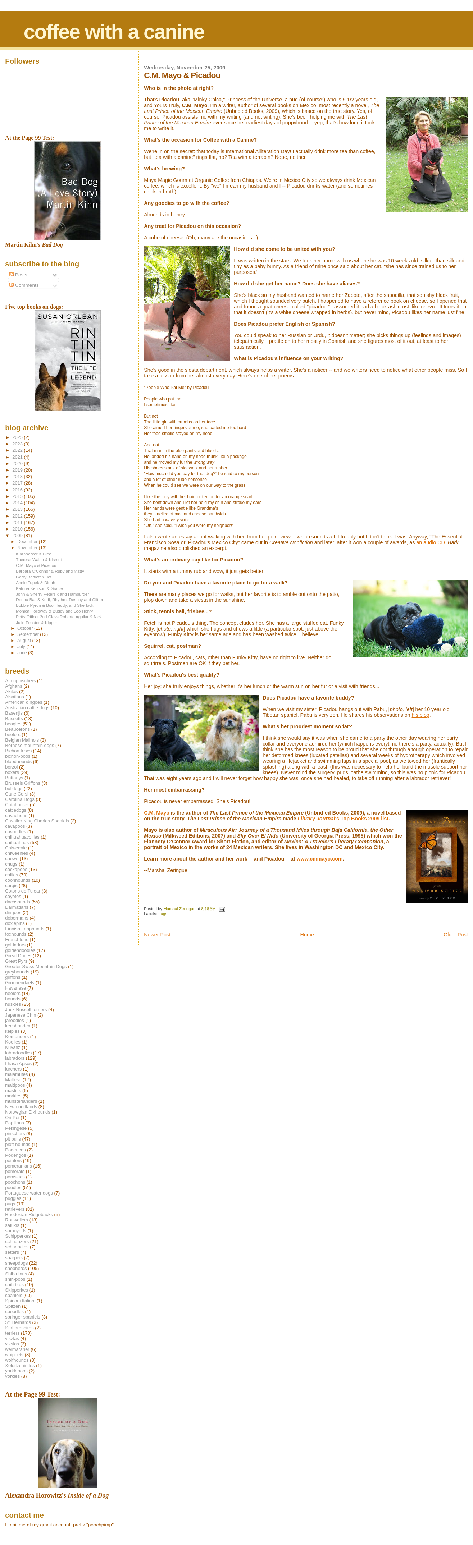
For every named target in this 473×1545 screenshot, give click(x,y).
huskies (13, 1004)
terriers (12, 1333)
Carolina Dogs (20, 799)
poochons (15, 1182)
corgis (11, 885)
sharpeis (14, 1257)
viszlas (12, 1338)
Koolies (12, 1042)
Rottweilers (16, 1220)
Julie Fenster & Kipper (36, 622)
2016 (18, 489)
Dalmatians (16, 907)
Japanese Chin (20, 1015)
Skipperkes (16, 1290)
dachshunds (17, 901)
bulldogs (13, 788)
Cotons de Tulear (22, 891)
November (28, 547)
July (21, 646)
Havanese (15, 988)
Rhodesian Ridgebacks (29, 1214)
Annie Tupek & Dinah (35, 582)
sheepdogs (16, 1263)
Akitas (11, 691)
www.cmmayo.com (319, 859)
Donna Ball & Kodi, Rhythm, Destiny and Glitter (59, 599)
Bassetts (14, 718)
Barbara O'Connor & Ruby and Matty (50, 571)
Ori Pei (12, 1117)
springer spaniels (22, 1317)
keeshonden (17, 1025)
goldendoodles (20, 950)
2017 (18, 483)
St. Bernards (18, 1322)
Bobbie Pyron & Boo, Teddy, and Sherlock (54, 605)
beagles (13, 723)
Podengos (15, 1155)
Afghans (13, 686)
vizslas (12, 1344)
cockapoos (16, 869)
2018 (18, 476)
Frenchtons (16, 939)
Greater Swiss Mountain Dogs (36, 966)
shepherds (16, 1268)
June (22, 652)
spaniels (13, 1295)
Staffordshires (19, 1327)
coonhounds (17, 880)
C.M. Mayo (156, 813)
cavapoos (15, 826)
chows (11, 858)
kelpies (12, 1031)
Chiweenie (16, 848)
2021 (18, 457)
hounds (12, 998)
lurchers (13, 1069)
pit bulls (13, 1139)
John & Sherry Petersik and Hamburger (52, 594)
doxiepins (14, 923)
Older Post (456, 934)
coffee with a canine (114, 31)
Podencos (15, 1149)
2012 (18, 516)
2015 (18, 496)
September (28, 634)
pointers (13, 1160)
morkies (13, 1096)
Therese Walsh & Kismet (39, 559)
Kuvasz (12, 1047)
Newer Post (157, 934)
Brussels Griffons (22, 783)
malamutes (16, 1074)
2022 (18, 450)
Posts (18, 275)
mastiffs (13, 1090)
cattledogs (15, 810)
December (28, 541)
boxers (12, 772)
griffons (12, 977)
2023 (18, 443)
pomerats (14, 1171)
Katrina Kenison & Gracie (39, 588)
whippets (14, 1354)
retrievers (14, 1209)
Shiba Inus (16, 1273)
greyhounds (17, 972)
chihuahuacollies (22, 837)
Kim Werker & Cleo (33, 553)
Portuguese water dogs (29, 1193)
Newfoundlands (21, 1106)
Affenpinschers (20, 680)
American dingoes (23, 702)
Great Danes (18, 955)
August (24, 640)
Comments (23, 285)
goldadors (15, 945)
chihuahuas (17, 842)
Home (307, 934)
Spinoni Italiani (20, 1300)
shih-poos (15, 1279)
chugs (11, 864)
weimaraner (17, 1349)
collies (11, 874)
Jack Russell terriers (26, 1009)
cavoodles (15, 831)
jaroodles (14, 1020)
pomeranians (18, 1166)
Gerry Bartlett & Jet (33, 576)
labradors (14, 1058)
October (25, 628)
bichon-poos (17, 756)
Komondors (17, 1036)
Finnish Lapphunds (24, 928)
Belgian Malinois (22, 740)
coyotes (13, 896)
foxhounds (16, 934)
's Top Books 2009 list (342, 818)
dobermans (16, 918)
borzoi (11, 767)
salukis (12, 1225)
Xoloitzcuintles (20, 1365)
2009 (18, 535)
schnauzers (17, 1241)
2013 (18, 509)
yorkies (12, 1376)
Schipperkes (18, 1236)
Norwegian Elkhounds (27, 1112)
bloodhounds (18, 761)
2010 (18, 529)
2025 (18, 437)
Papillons (14, 1122)
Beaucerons (17, 729)
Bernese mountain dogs (29, 745)
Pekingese (16, 1128)
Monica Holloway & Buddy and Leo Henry (54, 611)
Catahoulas (16, 804)
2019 (18, 470)
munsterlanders (21, 1101)
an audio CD (430, 542)
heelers (12, 993)
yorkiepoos (16, 1371)
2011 (18, 522)
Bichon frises (18, 750)
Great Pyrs (16, 961)
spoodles (14, 1311)
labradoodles (18, 1052)
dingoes (13, 912)
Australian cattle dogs (27, 707)
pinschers (15, 1133)
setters (12, 1252)
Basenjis (14, 713)
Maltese (13, 1079)
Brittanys (14, 777)
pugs (162, 914)
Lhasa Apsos (18, 1063)
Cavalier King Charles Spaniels (37, 821)
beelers (12, 734)
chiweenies (16, 853)
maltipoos (15, 1085)
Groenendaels (19, 982)
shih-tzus (14, 1284)
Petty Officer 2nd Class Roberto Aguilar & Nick (59, 616)
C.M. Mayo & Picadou (36, 565)
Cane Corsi (16, 794)
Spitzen (13, 1306)
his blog (420, 715)
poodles (13, 1187)
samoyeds (15, 1230)
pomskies (14, 1176)
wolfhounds (16, 1360)
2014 (18, 502)
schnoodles (16, 1247)
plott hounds (17, 1144)
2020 (18, 463)
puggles (13, 1198)
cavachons (16, 815)
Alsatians (14, 697)
